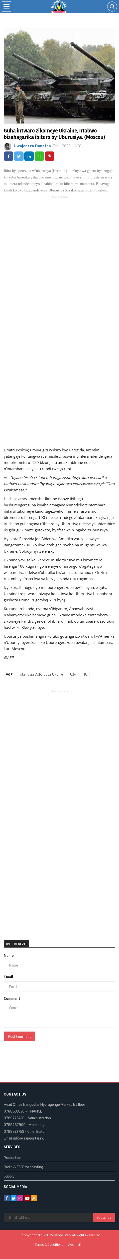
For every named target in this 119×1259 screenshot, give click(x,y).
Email (8, 977)
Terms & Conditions (49, 1245)
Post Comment (19, 1036)
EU (85, 674)
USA (73, 674)
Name (9, 955)
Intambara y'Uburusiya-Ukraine (41, 674)
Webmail (74, 1245)
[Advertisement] (59, 258)
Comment (12, 998)
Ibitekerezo (16, 944)
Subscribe (104, 1217)
